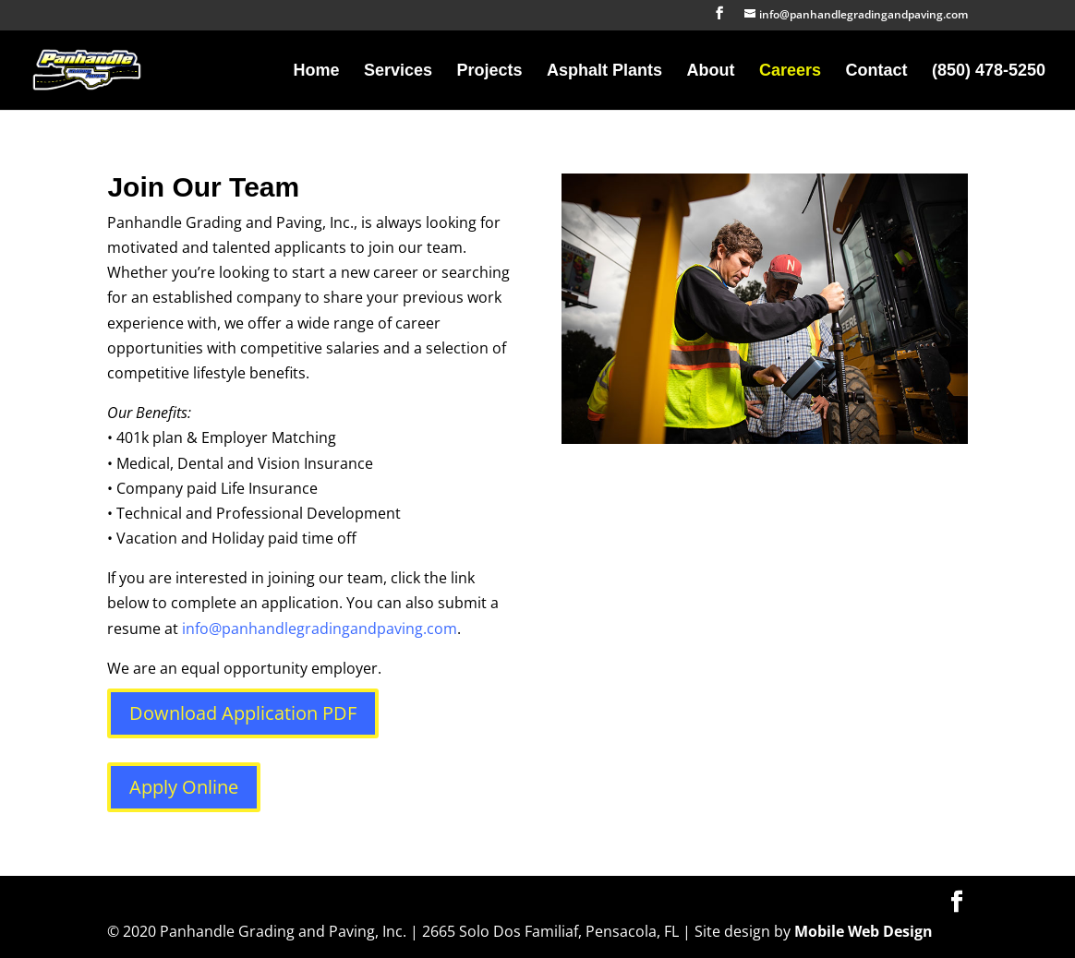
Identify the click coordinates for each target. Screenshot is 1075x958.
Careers (790, 71)
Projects (490, 71)
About (711, 71)
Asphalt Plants (604, 71)
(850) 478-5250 (988, 71)
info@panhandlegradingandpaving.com (319, 628)
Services (398, 71)
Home (317, 71)
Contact (876, 71)
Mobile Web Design (863, 931)
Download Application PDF (242, 713)
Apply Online (183, 786)
